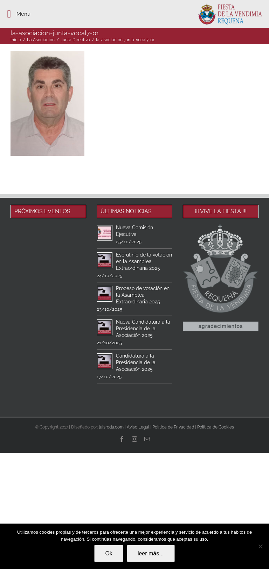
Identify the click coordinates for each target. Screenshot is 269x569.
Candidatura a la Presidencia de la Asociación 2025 (136, 362)
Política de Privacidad (173, 427)
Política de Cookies (215, 427)
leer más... (151, 553)
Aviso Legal (138, 427)
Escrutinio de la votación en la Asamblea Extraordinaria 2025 (144, 261)
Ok (108, 553)
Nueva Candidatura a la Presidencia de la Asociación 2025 (143, 328)
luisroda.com (111, 427)
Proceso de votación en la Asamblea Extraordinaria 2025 (143, 295)
